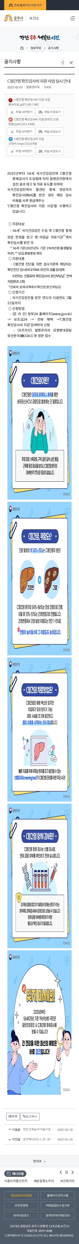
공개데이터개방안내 (58, 1215)
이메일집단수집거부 (58, 1205)
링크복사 (30, 1116)
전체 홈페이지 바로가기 (25, 5)
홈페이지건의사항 (57, 1195)
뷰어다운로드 (21, 1215)
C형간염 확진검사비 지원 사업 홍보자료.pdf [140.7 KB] (29, 101)
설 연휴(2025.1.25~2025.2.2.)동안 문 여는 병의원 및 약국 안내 (31, 1139)
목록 (13, 1116)
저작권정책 (21, 1205)
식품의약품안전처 (26, 1180)
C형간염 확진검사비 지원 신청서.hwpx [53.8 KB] (26, 141)
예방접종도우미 (55, 1180)
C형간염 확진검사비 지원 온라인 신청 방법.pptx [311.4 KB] (33, 121)
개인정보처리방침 (21, 1195)
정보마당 (36, 47)
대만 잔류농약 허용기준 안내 (31, 1129)
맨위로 (39, 1161)
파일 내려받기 (21, 111)
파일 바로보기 (50, 111)
